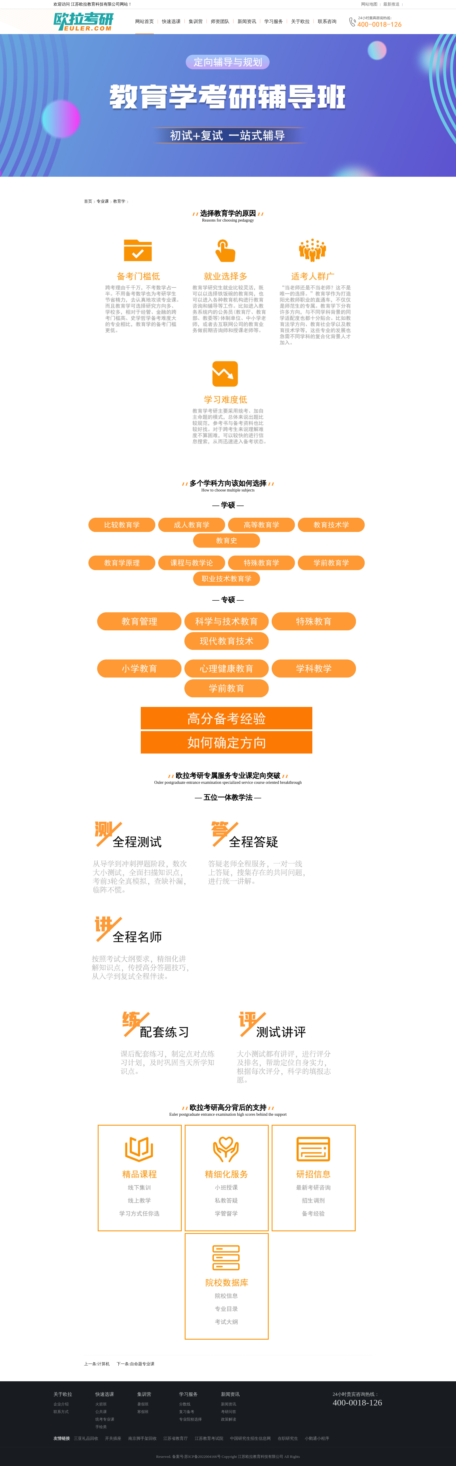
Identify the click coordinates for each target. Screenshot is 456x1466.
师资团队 (220, 21)
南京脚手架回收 (143, 1438)
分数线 (184, 1404)
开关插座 (113, 1438)
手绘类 (101, 1427)
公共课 (101, 1412)
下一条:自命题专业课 (135, 1364)
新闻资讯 (247, 21)
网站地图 (369, 4)
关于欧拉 (300, 21)
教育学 (119, 201)
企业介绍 (61, 1404)
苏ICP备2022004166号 (202, 1456)
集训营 (196, 21)
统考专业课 (104, 1419)
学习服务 (273, 21)
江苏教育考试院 (210, 1438)
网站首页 (144, 21)
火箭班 (101, 1404)
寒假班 (143, 1412)
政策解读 (228, 1419)
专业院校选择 (190, 1419)
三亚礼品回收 (86, 1438)
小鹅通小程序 (317, 1438)
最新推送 (391, 4)
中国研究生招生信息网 (251, 1438)
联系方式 (61, 1412)
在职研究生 (288, 1438)
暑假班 (143, 1404)
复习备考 (186, 1412)
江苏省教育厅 (176, 1438)
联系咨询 (327, 21)
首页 (88, 201)
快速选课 (171, 21)
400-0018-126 (357, 1402)
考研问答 (228, 1412)
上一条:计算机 (97, 1364)
